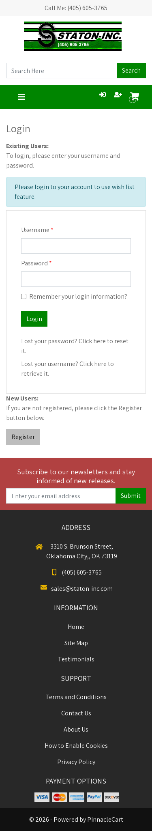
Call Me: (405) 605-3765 (76, 8)
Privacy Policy (76, 762)
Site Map (76, 643)
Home (76, 626)
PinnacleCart (105, 819)
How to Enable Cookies (76, 745)
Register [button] (23, 437)
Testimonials (76, 659)
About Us (76, 729)
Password (34, 263)
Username (35, 230)
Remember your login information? (78, 296)
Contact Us (76, 713)
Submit (131, 495)
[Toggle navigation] (21, 97)
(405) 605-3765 (76, 572)
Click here (92, 341)
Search (131, 70)
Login (34, 318)
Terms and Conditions (76, 697)
